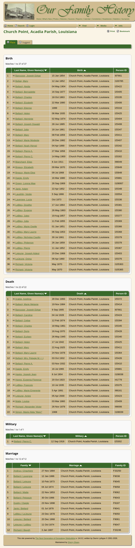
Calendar (87, 19)
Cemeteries (96, 19)
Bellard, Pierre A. (24, 151)
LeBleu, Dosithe (23, 205)
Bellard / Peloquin (23, 497)
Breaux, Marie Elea (25, 172)
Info (120, 25)
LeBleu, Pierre (22, 248)
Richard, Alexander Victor (28, 406)
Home (38, 19)
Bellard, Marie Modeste (27, 140)
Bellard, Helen (22, 113)
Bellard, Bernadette (25, 92)
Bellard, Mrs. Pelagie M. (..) (29, 358)
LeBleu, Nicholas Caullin (27, 237)
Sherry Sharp (73, 542)
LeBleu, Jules (22, 215)
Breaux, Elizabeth (24, 167)
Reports (79, 19)
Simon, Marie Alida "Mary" (28, 412)
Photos (56, 19)
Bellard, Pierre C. (24, 156)
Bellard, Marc (22, 135)
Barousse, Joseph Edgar (28, 75)
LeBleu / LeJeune (23, 514)
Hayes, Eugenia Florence (28, 379)
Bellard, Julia (22, 129)
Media (103, 25)
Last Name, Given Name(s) (30, 70)
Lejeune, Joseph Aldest (27, 253)
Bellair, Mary (21, 81)
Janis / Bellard (21, 508)
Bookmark (125, 31)
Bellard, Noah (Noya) (26, 145)
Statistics (116, 19)
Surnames (125, 19)
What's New (47, 19)
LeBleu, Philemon (24, 242)
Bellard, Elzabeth (24, 102)
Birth (81, 70)
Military (81, 436)
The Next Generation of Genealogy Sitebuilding (55, 538)
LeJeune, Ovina (23, 258)
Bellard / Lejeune (22, 481)
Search (21, 25)
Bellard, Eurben (23, 336)
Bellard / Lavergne (23, 476)
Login (32, 25)
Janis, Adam (21, 188)
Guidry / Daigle (21, 503)
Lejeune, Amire (23, 396)
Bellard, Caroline (24, 315)
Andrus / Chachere (23, 470)
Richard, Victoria (23, 264)
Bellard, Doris (22, 331)
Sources (71, 19)
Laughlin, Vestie (23, 194)
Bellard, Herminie (24, 118)
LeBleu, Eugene (23, 210)
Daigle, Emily (22, 178)
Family (26, 465)
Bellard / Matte (21, 492)
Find (84, 25)
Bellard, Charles (23, 97)
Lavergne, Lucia (23, 199)
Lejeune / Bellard (22, 519)
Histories (63, 19)
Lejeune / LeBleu (22, 524)
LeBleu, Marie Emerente (27, 390)
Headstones (106, 19)
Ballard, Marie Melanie (26, 304)
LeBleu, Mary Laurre (25, 232)
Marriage (75, 465)
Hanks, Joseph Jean (25, 374)
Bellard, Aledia (22, 86)
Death (82, 293)
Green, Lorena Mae (25, 183)
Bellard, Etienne (23, 108)
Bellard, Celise (22, 320)
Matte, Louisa (22, 401)
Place (11, 42)
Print (112, 31)
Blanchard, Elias (23, 162)
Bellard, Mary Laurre (25, 352)
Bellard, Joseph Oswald (27, 124)
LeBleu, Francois (24, 385)
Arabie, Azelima (23, 299)
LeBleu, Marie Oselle (26, 226)
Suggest (24, 42)
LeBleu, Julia (22, 221)
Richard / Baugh (22, 530)
